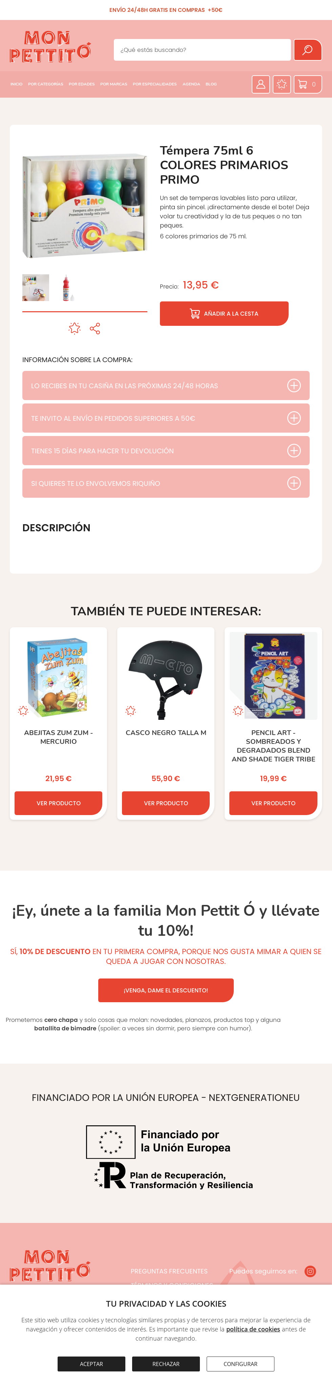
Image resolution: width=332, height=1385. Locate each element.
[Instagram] (310, 1271)
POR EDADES (82, 84)
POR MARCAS (113, 84)
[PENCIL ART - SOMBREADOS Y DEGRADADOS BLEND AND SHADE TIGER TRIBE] (273, 723)
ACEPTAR (91, 1364)
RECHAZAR (166, 1364)
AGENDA (191, 84)
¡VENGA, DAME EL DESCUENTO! (166, 990)
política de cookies (253, 1329)
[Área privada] (261, 84)
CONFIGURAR (240, 1364)
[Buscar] (308, 50)
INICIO (16, 84)
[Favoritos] (282, 84)
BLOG (211, 84)
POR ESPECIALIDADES (155, 84)
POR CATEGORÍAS (45, 84)
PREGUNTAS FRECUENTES (169, 1271)
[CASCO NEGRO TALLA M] (165, 723)
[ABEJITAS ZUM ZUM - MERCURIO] (58, 723)
